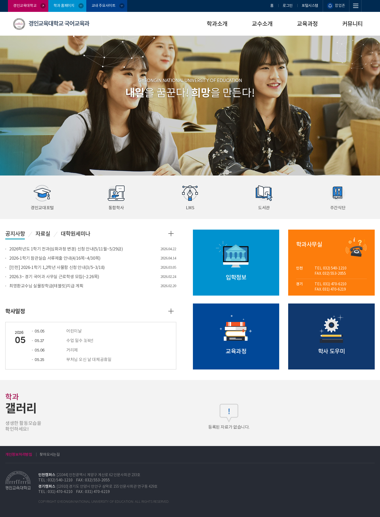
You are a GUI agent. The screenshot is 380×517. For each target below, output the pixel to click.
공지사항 (15, 233)
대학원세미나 (75, 233)
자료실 (42, 233)
